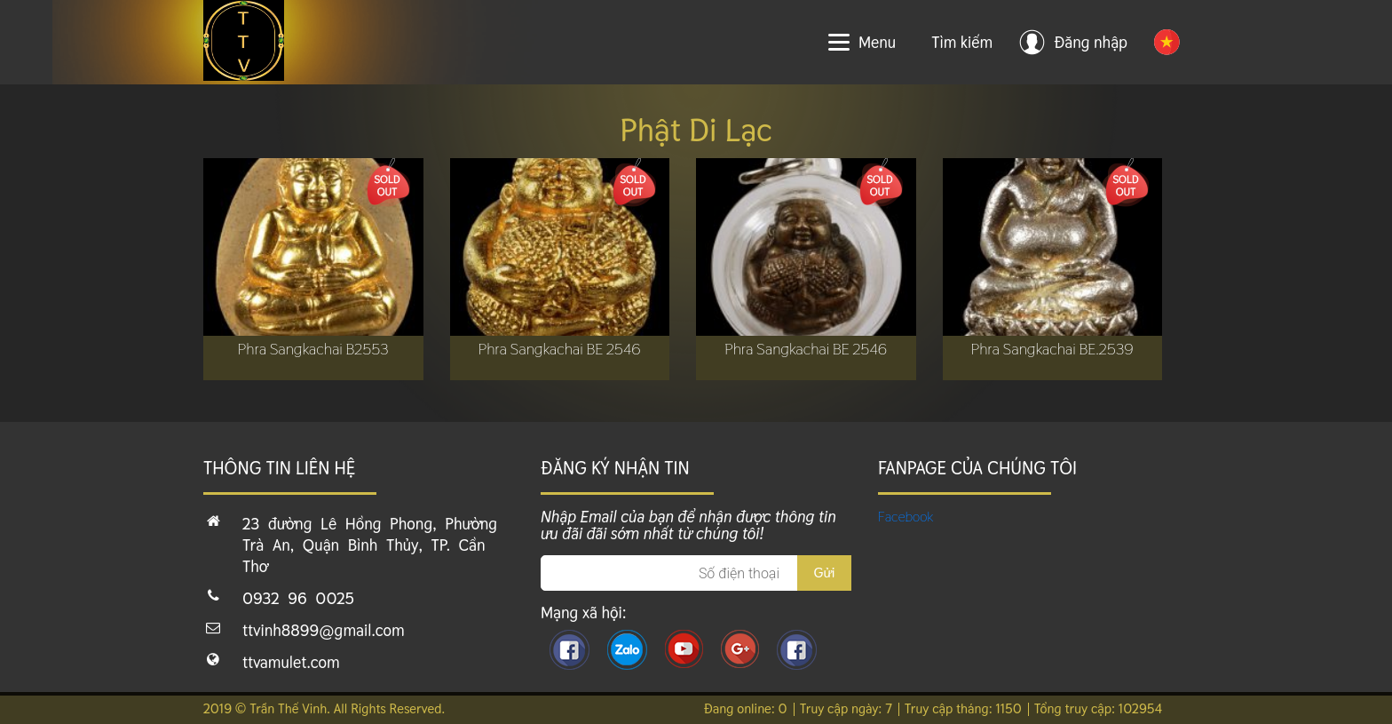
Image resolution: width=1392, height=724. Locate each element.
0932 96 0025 (298, 598)
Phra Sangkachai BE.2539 (1052, 349)
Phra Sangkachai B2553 (313, 349)
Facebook (906, 516)
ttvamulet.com (291, 662)
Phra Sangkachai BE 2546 (559, 349)
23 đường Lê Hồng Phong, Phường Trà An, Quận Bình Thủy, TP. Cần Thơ (369, 545)
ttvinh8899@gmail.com (323, 630)
